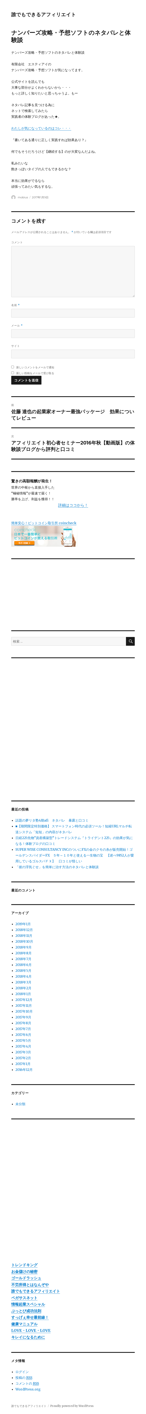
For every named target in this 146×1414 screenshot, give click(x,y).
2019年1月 (23, 924)
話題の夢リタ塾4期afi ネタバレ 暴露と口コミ (52, 820)
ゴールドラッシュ (26, 1278)
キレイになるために (28, 1337)
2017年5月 (23, 1040)
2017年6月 (23, 1035)
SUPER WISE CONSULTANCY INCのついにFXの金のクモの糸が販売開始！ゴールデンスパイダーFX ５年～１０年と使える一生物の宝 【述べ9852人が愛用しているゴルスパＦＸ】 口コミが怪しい (74, 855)
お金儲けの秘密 (24, 1271)
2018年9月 (23, 947)
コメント (17, 242)
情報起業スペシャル (28, 1304)
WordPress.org (27, 1389)
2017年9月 (23, 1017)
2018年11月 (23, 936)
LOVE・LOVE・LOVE (31, 1330)
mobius (23, 197)
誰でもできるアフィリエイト (43, 14)
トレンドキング (24, 1265)
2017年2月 (23, 1058)
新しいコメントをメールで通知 (35, 367)
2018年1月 (23, 994)
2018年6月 (23, 965)
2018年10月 (24, 941)
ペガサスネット (24, 1297)
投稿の (23, 1378)
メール (17, 325)
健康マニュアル (24, 1324)
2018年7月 (23, 959)
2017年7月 (23, 1029)
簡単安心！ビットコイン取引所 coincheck (43, 523)
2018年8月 (23, 953)
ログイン (22, 1372)
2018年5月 (23, 970)
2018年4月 (23, 976)
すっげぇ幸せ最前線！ (30, 1317)
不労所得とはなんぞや (30, 1284)
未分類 (20, 1104)
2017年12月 (23, 1000)
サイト (15, 346)
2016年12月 (24, 1070)
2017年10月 (24, 1011)
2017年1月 (23, 1064)
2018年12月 (24, 930)
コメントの (27, 1383)
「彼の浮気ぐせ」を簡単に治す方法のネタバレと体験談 (57, 867)
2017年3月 (23, 1052)
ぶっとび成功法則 (26, 1310)
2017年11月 (23, 1005)
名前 (15, 305)
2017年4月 (23, 1046)
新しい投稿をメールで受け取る (35, 373)
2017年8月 (23, 1023)
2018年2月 (23, 988)
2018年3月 (23, 982)
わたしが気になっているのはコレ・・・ (41, 128)
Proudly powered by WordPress (72, 1406)
